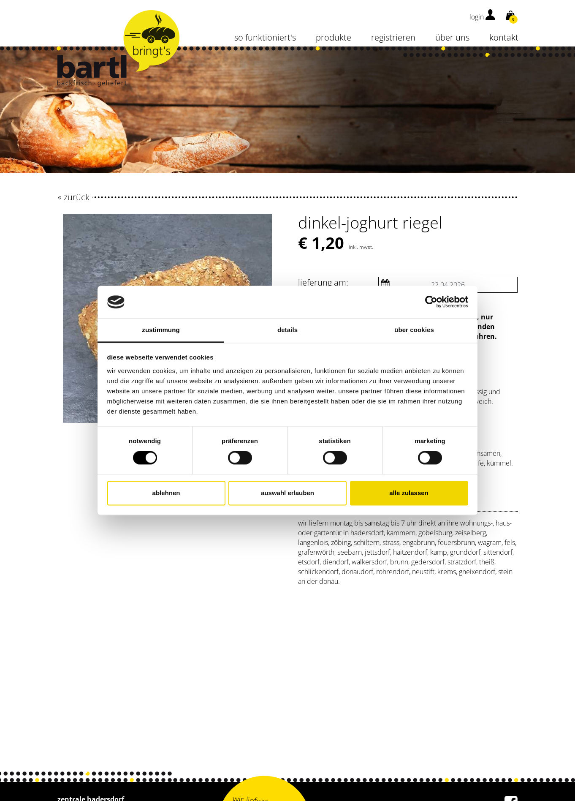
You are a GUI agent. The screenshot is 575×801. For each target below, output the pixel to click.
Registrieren (393, 37)
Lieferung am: (323, 282)
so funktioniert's (265, 37)
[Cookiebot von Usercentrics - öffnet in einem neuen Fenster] (431, 302)
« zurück (74, 197)
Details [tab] (287, 329)
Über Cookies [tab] (414, 329)
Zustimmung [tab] (160, 329)
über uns (452, 37)
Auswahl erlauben (287, 492)
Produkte (333, 37)
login (482, 17)
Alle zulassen (409, 492)
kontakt (503, 37)
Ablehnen (166, 492)
